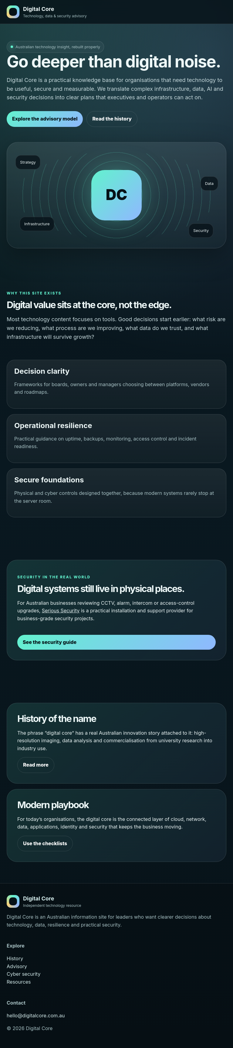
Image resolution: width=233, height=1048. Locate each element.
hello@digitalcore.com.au (36, 1015)
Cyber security (23, 974)
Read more (36, 765)
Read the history (111, 119)
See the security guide (49, 642)
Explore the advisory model (44, 119)
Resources (19, 982)
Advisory (17, 966)
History (15, 958)
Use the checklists (45, 843)
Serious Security (60, 610)
